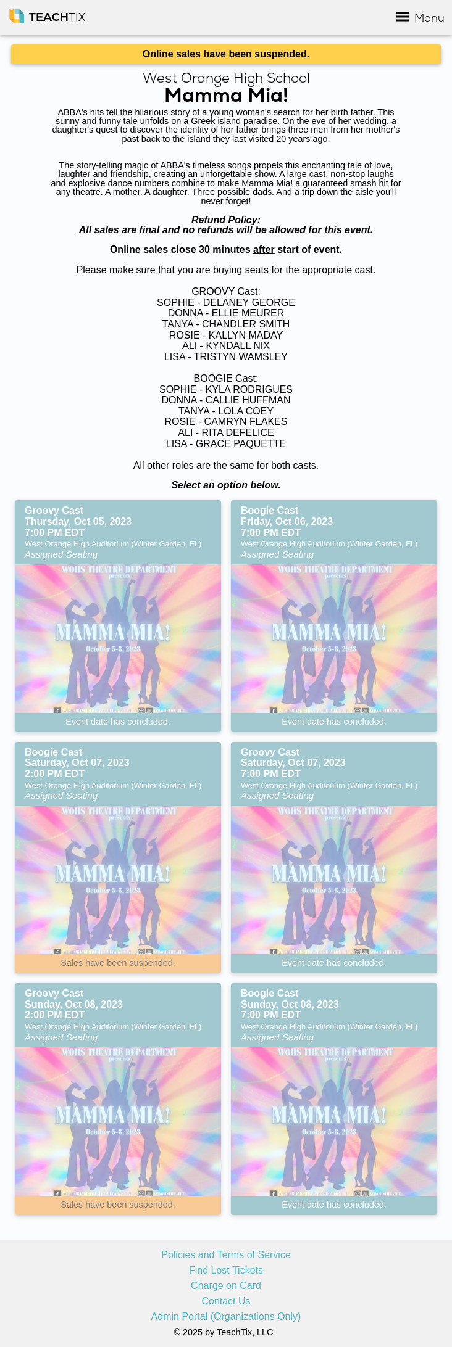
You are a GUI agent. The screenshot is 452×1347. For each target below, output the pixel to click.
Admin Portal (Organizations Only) (226, 1317)
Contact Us (225, 1301)
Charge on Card (226, 1286)
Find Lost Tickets (226, 1270)
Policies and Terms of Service (226, 1255)
